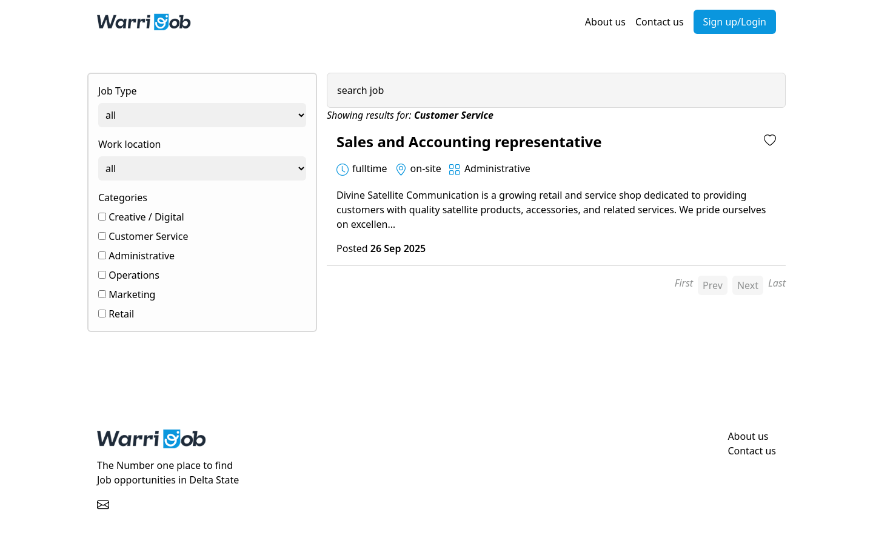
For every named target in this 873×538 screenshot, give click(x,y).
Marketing (126, 294)
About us (605, 21)
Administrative (136, 255)
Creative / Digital (141, 217)
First (684, 283)
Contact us (659, 21)
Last (777, 283)
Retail (116, 313)
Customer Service (143, 236)
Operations (128, 275)
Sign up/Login (734, 21)
